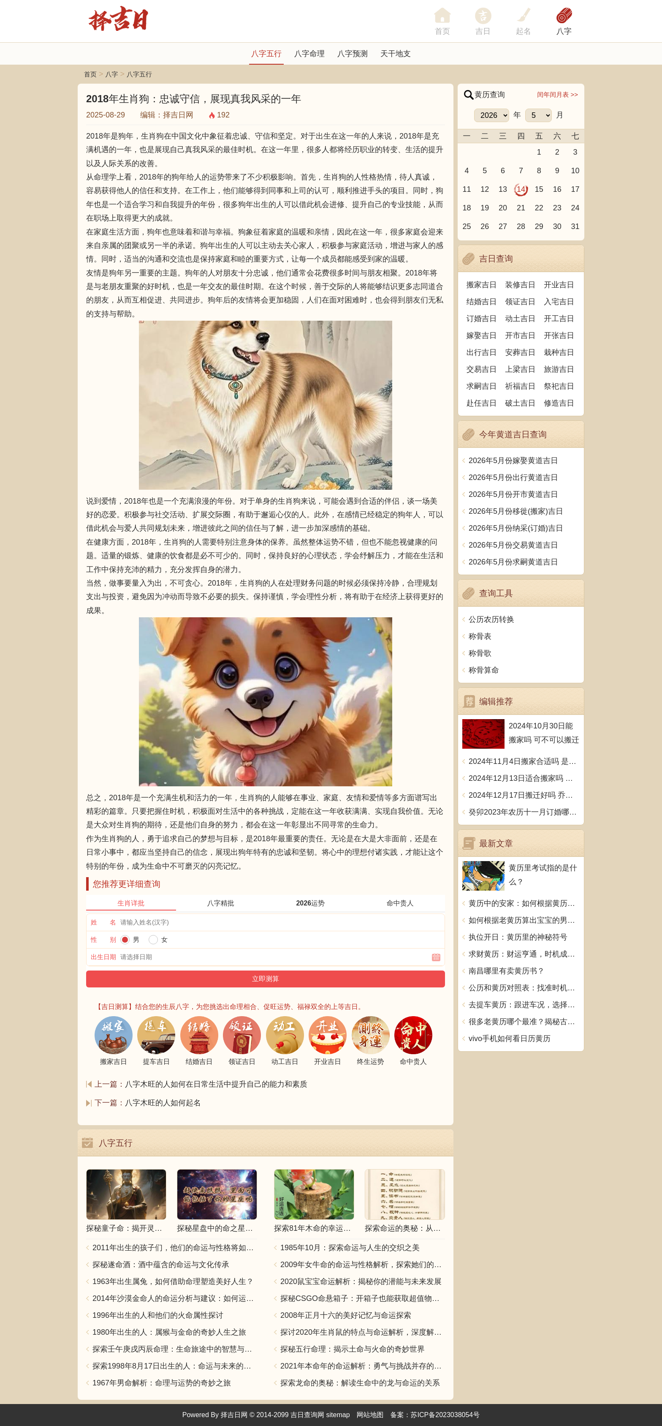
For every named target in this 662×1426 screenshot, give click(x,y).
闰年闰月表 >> (557, 94)
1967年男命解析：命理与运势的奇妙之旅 (161, 1383)
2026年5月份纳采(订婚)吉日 (516, 528)
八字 (564, 31)
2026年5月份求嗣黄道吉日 (513, 562)
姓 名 (103, 922)
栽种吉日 (559, 352)
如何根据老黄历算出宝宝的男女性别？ (524, 920)
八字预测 (352, 53)
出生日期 (103, 956)
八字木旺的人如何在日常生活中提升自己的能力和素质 (216, 1084)
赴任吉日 (482, 403)
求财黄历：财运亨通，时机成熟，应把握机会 (524, 954)
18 (466, 208)
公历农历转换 (491, 619)
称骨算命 (484, 670)
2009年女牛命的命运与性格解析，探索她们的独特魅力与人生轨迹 (362, 1264)
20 (503, 208)
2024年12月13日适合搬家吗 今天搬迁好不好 (524, 778)
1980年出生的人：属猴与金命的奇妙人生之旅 (169, 1332)
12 (484, 189)
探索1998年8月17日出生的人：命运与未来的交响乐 (174, 1366)
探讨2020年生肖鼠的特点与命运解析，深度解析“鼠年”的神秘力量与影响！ (362, 1332)
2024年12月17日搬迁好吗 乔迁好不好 (524, 795)
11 (466, 189)
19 (484, 208)
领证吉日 (520, 301)
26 (484, 226)
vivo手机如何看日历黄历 (510, 1038)
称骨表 (480, 636)
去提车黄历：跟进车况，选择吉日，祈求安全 (524, 1005)
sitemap (338, 1414)
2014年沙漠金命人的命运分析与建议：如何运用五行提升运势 (174, 1298)
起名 (523, 31)
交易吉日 (482, 369)
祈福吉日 (520, 386)
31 (575, 226)
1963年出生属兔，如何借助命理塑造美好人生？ (173, 1281)
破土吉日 (520, 403)
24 (575, 208)
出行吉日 (482, 352)
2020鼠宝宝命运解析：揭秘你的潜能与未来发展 (361, 1281)
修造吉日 (559, 403)
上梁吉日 (520, 369)
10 (575, 170)
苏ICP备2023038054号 (445, 1414)
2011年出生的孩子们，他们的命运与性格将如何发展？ (174, 1247)
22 (539, 208)
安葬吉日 (520, 352)
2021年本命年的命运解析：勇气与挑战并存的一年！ (362, 1366)
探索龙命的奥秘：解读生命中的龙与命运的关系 (360, 1383)
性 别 (103, 939)
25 (466, 226)
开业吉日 (559, 285)
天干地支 (395, 53)
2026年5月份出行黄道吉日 (513, 477)
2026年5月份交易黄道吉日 (513, 545)
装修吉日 (520, 285)
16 (557, 189)
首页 (90, 74)
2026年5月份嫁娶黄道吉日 (513, 460)
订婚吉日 (482, 318)
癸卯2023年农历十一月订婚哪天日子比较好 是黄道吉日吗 (524, 812)
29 (539, 226)
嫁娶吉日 (482, 335)
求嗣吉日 (482, 386)
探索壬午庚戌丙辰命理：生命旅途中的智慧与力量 (174, 1349)
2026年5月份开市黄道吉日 (513, 494)
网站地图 (370, 1414)
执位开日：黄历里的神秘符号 (518, 937)
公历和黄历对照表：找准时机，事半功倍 (524, 988)
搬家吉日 (482, 285)
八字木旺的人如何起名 (163, 1103)
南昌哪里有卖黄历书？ (507, 971)
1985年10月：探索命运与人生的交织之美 (350, 1247)
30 (557, 226)
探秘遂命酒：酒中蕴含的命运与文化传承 (160, 1264)
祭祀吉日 (559, 386)
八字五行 (266, 53)
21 (521, 208)
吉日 (483, 31)
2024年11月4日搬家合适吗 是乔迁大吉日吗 (524, 761)
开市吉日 (520, 335)
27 (503, 226)
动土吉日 (520, 318)
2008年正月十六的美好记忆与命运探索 (345, 1315)
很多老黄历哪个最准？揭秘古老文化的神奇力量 (524, 1021)
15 (539, 189)
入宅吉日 (559, 301)
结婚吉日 (482, 301)
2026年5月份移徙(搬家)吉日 (516, 511)
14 (521, 189)
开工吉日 (559, 318)
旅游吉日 (559, 369)
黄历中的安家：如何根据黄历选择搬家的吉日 (524, 903)
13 (503, 189)
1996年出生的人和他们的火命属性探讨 (157, 1315)
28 (521, 226)
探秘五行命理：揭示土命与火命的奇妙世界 (352, 1349)
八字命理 (309, 53)
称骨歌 (480, 653)
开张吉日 (559, 335)
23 (557, 208)
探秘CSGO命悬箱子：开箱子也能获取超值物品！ (362, 1298)
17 (575, 189)
